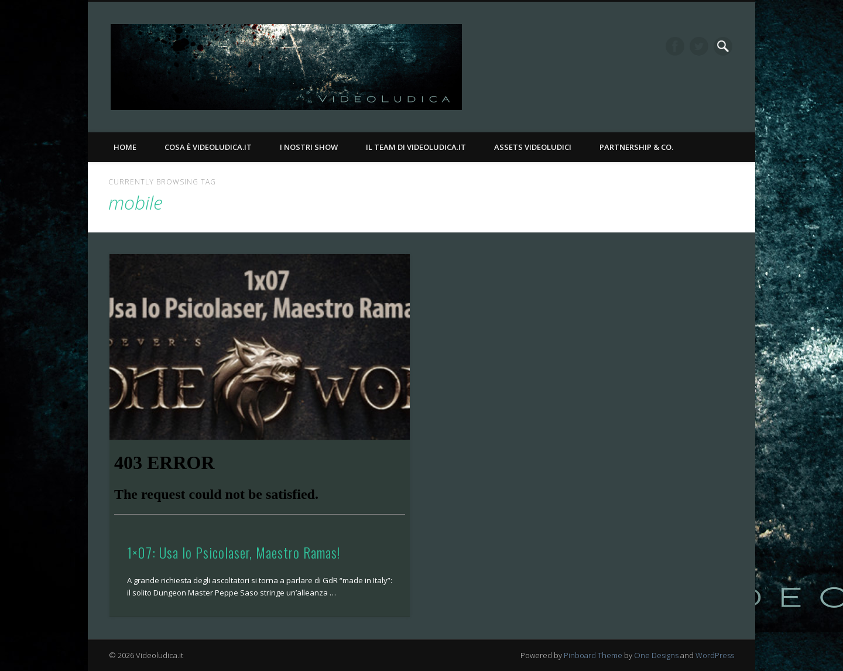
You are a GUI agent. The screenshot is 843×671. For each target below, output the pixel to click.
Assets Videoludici (532, 147)
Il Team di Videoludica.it (416, 147)
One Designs (656, 655)
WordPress (714, 655)
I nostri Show (309, 147)
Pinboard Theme (593, 655)
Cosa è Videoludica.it (208, 147)
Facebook (675, 46)
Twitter (699, 46)
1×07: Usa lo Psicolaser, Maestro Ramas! (233, 552)
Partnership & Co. (636, 147)
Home (125, 147)
